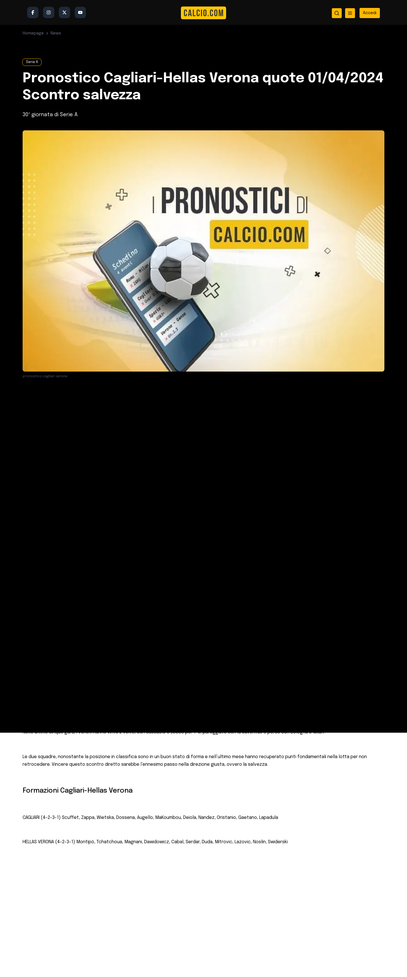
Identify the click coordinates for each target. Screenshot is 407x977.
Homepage (33, 33)
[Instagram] (48, 12)
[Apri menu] (350, 13)
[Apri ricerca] (337, 13)
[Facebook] (32, 12)
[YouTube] (80, 12)
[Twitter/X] (64, 12)
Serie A (32, 62)
